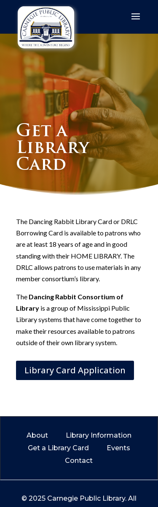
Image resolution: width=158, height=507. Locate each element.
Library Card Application (75, 370)
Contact (79, 461)
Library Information (98, 436)
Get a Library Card (58, 448)
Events (118, 448)
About (37, 436)
